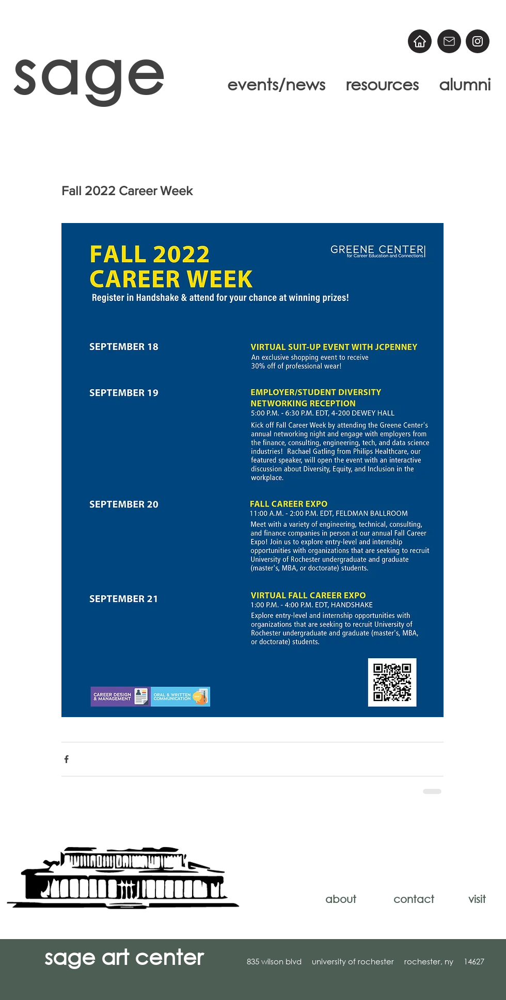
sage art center (123, 956)
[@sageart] (477, 41)
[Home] (420, 41)
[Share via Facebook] (66, 759)
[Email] (449, 41)
